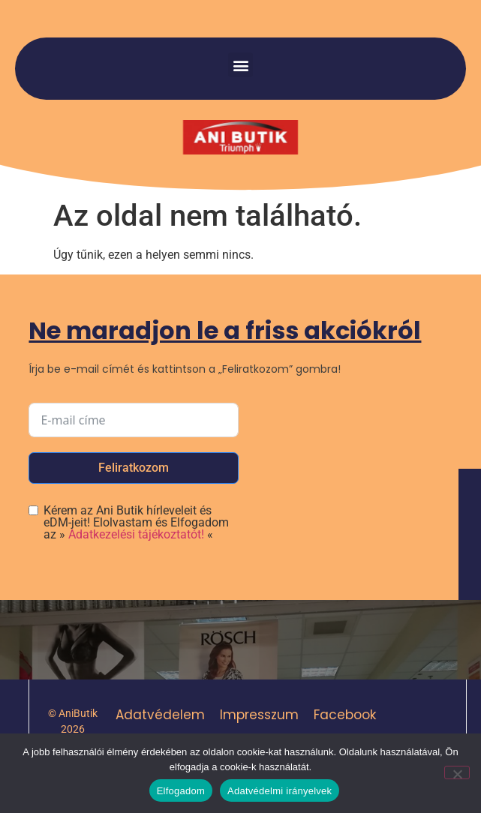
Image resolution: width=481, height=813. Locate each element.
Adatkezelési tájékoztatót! (136, 534)
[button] (240, 64)
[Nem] (457, 772)
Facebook (345, 715)
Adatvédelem (160, 715)
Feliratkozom (133, 467)
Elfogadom (181, 790)
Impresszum (259, 715)
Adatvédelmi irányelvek (279, 790)
